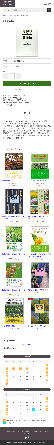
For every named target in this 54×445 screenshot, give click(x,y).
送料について (37, 431)
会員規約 (45, 431)
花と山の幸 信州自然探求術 (37, 180)
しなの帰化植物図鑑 (8, 326)
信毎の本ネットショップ (7, 3)
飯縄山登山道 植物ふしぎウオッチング (14, 291)
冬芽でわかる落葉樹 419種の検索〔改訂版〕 (13, 217)
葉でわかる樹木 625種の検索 (37, 326)
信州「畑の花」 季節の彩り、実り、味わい (39, 217)
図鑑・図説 (17, 15)
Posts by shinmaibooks (27, 344)
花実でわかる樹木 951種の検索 (38, 290)
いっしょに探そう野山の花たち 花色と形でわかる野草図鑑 (39, 255)
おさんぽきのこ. (7, 180)
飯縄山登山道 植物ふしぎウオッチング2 (14, 255)
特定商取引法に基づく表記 (13, 431)
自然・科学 (9, 15)
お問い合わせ (27, 433)
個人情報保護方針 (27, 431)
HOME (3, 15)
